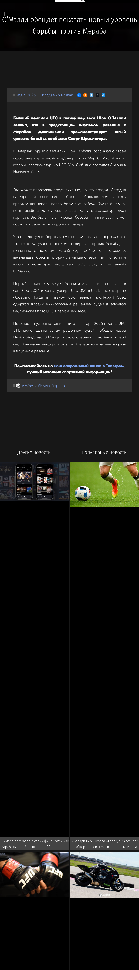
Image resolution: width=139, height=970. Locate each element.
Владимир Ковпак (57, 95)
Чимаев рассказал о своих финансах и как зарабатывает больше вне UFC (35, 844)
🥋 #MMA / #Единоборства (40, 385)
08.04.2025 (26, 95)
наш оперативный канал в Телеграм (89, 366)
